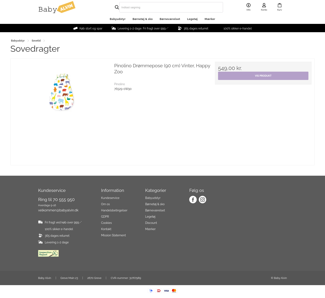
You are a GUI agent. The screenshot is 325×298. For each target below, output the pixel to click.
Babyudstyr (118, 19)
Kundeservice (110, 198)
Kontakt (106, 229)
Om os (105, 204)
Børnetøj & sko (143, 19)
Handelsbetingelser (114, 210)
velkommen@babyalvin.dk (58, 210)
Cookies (106, 222)
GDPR (105, 216)
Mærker (210, 19)
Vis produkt (263, 75)
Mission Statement (113, 235)
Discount (151, 222)
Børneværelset (170, 19)
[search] (162, 7)
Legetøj (192, 19)
